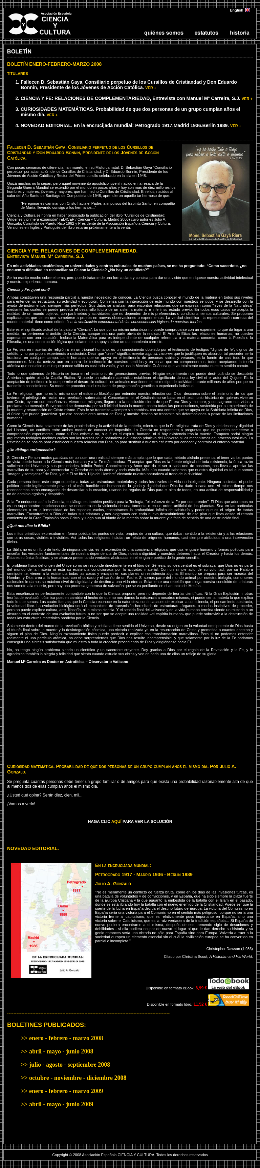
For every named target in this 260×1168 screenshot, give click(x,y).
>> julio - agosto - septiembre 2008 (65, 1064)
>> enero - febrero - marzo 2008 (62, 1038)
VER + (150, 88)
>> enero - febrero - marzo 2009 (62, 1091)
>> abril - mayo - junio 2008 (57, 1051)
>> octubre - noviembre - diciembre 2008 (73, 1077)
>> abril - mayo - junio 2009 (57, 1104)
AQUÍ (116, 821)
